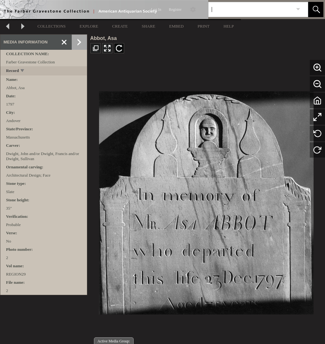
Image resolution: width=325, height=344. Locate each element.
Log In (156, 9)
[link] (298, 9)
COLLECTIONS (51, 26)
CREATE (120, 26)
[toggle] (22, 71)
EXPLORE (89, 26)
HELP (228, 26)
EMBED (176, 26)
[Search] (251, 9)
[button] (315, 9)
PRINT (204, 26)
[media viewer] (206, 201)
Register (175, 9)
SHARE (148, 26)
